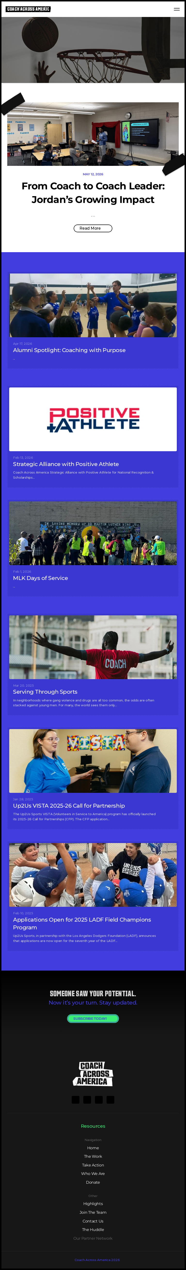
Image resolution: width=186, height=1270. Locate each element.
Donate (93, 1182)
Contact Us (93, 1221)
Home (93, 1148)
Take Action (93, 1165)
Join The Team (93, 1212)
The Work (93, 1156)
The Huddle (93, 1229)
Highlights (93, 1203)
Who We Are (93, 1173)
